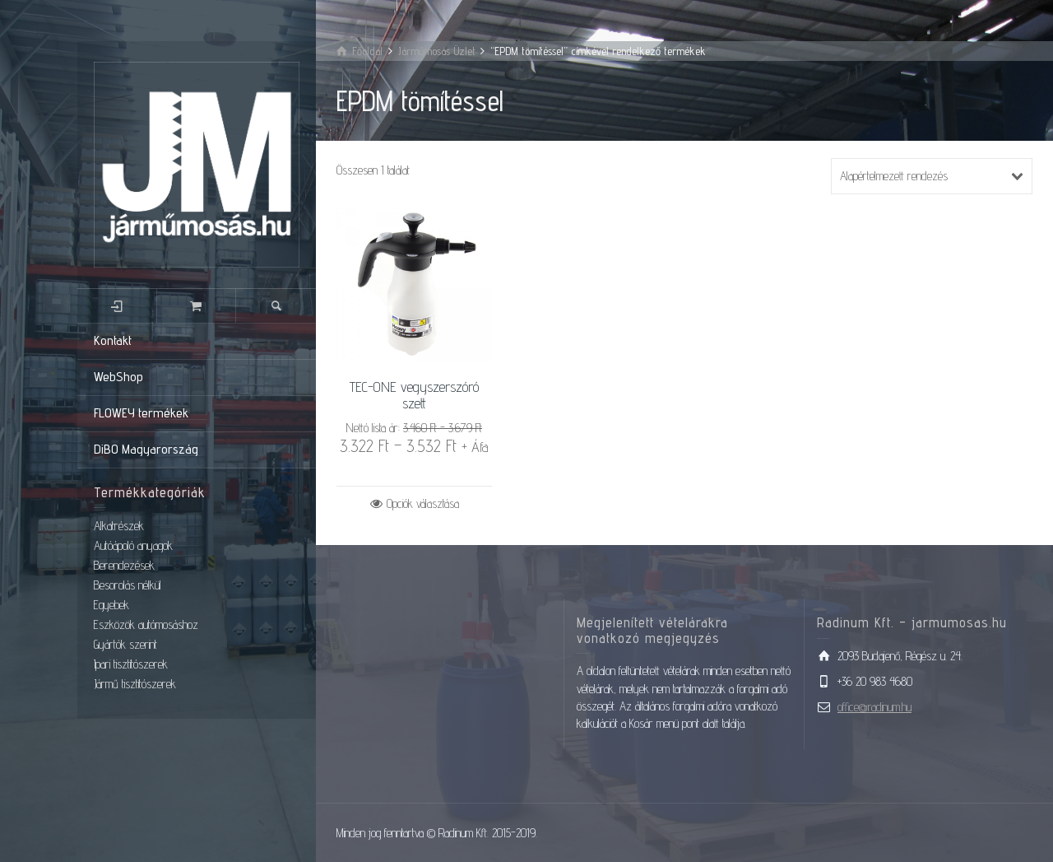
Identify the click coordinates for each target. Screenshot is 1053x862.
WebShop (118, 376)
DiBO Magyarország (146, 449)
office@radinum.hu (874, 707)
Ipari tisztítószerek (131, 664)
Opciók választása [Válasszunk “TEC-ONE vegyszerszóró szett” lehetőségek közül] (423, 503)
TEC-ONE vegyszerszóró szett (414, 395)
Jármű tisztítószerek (135, 684)
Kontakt (113, 340)
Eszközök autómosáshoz (146, 624)
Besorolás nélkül (127, 585)
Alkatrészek (119, 526)
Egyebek (111, 605)
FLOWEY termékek (141, 413)
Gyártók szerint (125, 644)
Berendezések (124, 565)
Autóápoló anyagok (133, 545)
